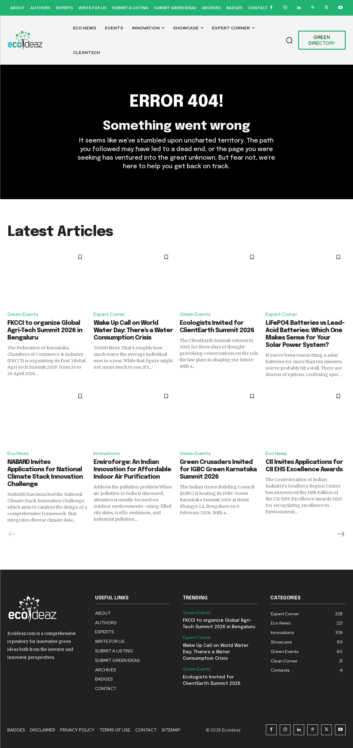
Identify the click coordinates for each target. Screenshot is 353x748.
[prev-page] (12, 534)
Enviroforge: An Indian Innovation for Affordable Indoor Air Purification (132, 469)
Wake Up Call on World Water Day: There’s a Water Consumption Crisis (133, 330)
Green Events (22, 314)
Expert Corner (109, 314)
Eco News (18, 453)
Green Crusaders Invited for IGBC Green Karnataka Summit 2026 (218, 469)
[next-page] (341, 534)
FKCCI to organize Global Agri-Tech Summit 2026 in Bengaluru (44, 330)
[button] (289, 40)
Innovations (107, 453)
